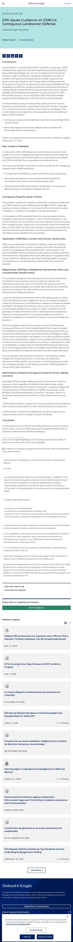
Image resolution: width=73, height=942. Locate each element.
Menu (68, 3)
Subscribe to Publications (36, 906)
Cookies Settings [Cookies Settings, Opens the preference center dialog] (35, 939)
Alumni (5, 918)
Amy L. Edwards (26, 40)
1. (2, 440)
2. (3, 449)
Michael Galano (8, 40)
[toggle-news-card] (65, 623)
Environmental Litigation (15, 590)
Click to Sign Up (36, 608)
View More (36, 870)
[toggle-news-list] (70, 623)
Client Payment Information (15, 912)
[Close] (67, 925)
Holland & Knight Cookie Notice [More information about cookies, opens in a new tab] (18, 933)
